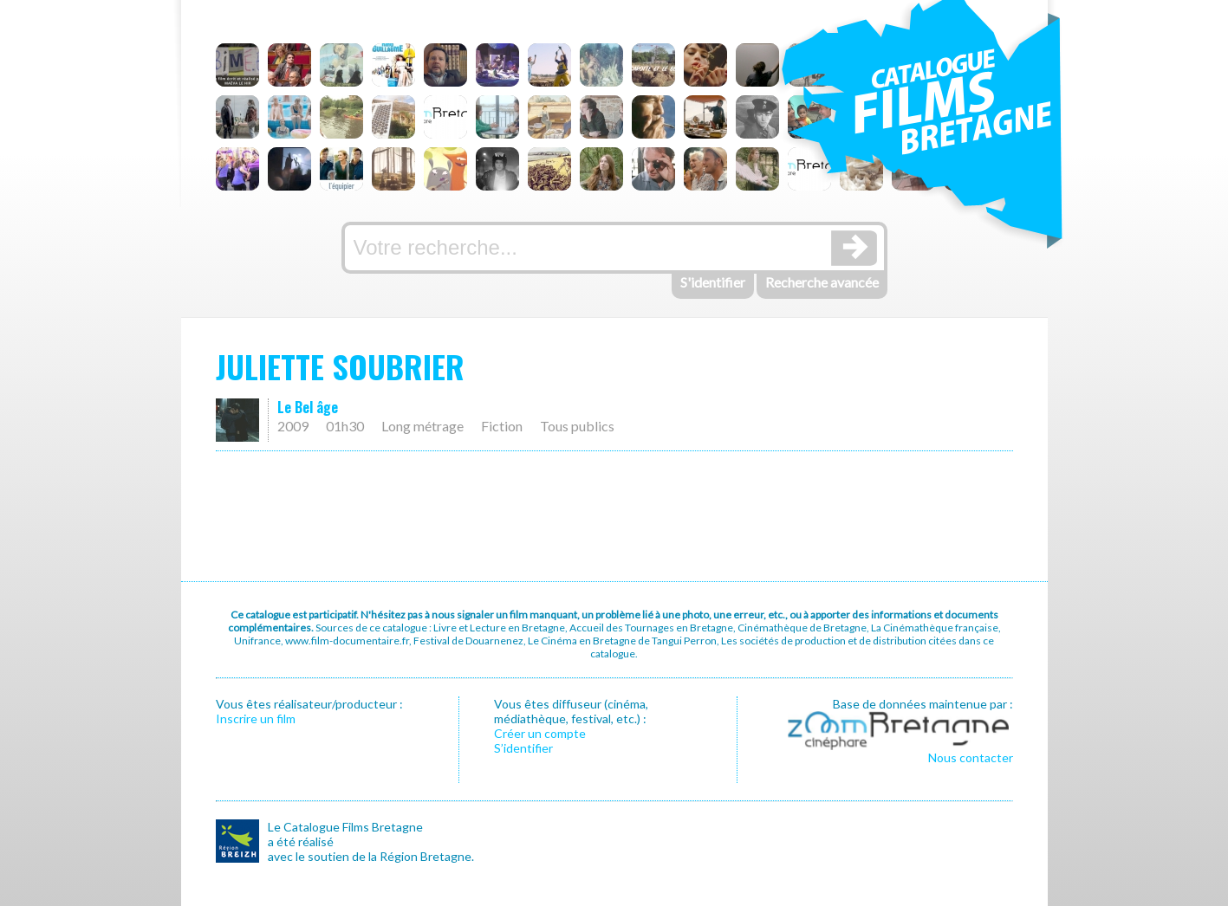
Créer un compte (540, 733)
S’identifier (523, 748)
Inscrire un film (256, 718)
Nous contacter (970, 757)
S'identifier (712, 282)
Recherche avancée (822, 282)
